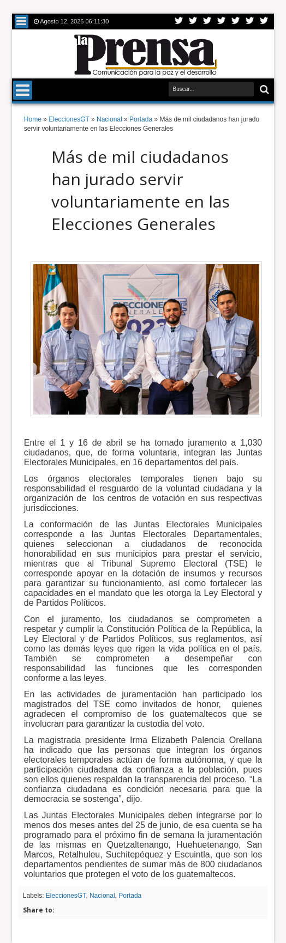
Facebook (193, 21)
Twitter (179, 21)
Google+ (207, 21)
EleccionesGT (66, 895)
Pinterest (264, 21)
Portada (129, 895)
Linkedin (236, 21)
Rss (221, 21)
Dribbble (250, 21)
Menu (21, 21)
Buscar (263, 90)
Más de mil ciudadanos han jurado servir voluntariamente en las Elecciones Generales (140, 190)
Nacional (102, 895)
